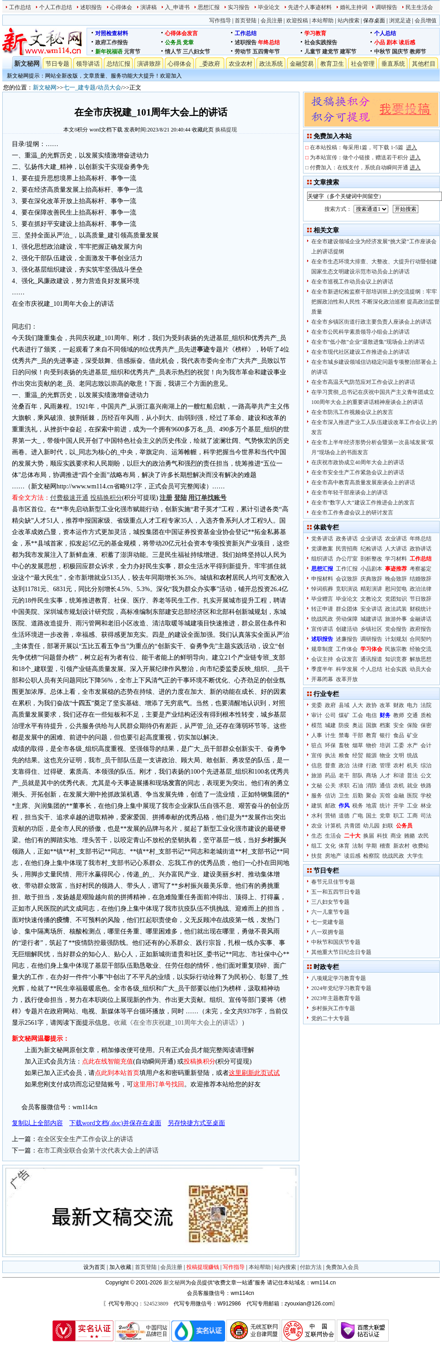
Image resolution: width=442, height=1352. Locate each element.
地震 (371, 805)
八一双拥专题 (327, 932)
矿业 (412, 735)
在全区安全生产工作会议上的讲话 (85, 1139)
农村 (398, 765)
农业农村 (240, 63)
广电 (357, 815)
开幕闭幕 (322, 679)
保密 (426, 725)
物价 (371, 745)
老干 (344, 775)
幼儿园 (371, 826)
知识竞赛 (396, 659)
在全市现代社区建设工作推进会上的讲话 (360, 352)
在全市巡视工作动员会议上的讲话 (352, 281)
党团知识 (396, 599)
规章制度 (322, 649)
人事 (316, 735)
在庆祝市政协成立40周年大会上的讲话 (357, 462)
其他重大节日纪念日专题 (341, 952)
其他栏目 (424, 63)
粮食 (344, 755)
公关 (330, 785)
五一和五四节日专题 (335, 892)
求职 (344, 785)
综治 (426, 765)
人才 (385, 775)
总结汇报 (118, 63)
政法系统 (271, 63)
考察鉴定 (421, 569)
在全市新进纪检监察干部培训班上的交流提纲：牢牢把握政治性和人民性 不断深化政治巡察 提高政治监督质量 (375, 301)
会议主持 (322, 659)
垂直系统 (393, 63)
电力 (412, 705)
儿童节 (312, 51)
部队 (357, 775)
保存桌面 (374, 20)
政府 (330, 705)
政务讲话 (347, 538)
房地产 (333, 856)
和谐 (398, 775)
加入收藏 (120, 1267)
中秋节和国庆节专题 (335, 942)
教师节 (418, 51)
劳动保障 (347, 619)
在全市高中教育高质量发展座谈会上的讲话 (363, 482)
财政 (398, 705)
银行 (385, 735)
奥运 (357, 725)
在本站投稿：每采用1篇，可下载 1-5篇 (363, 147)
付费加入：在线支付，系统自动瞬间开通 (365, 167)
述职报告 (91, 7)
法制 (357, 846)
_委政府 (210, 63)
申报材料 (322, 579)
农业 (316, 826)
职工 (398, 815)
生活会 (333, 836)
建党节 (330, 51)
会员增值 (426, 20)
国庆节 (400, 51)
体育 (344, 846)
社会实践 (396, 669)
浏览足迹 (400, 20)
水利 (316, 815)
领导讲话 (88, 63)
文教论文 (371, 599)
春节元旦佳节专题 (333, 882)
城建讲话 (371, 619)
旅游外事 (396, 619)
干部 (357, 735)
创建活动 (347, 629)
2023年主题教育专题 (335, 998)
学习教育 (315, 33)
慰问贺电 (396, 589)
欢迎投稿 (297, 20)
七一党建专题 (327, 922)
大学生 (415, 856)
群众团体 (347, 609)
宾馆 (385, 795)
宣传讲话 (322, 629)
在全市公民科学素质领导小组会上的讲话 (360, 332)
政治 (344, 765)
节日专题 (57, 63)
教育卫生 (332, 63)
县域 (344, 705)
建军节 (348, 51)
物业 (385, 755)
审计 (316, 715)
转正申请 (322, 609)
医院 (412, 795)
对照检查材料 (111, 33)
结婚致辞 (421, 579)
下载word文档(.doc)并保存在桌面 (115, 1123)
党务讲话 (322, 538)
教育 (371, 735)
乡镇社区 (371, 629)
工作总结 (20, 7)
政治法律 (421, 589)
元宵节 (132, 51)
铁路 (426, 785)
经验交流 (421, 649)
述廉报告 (347, 639)
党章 (188, 42)
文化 (330, 846)
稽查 (385, 846)
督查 (330, 765)
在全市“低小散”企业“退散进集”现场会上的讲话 (368, 342)
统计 (385, 805)
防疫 (344, 725)
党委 (316, 705)
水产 (412, 745)
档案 (385, 725)
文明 (398, 755)
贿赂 (409, 836)
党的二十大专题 (330, 1018)
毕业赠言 (322, 599)
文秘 (316, 785)
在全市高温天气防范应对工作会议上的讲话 (363, 382)
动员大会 (109, 87)
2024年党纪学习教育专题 (341, 988)
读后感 (407, 42)
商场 (371, 775)
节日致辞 (421, 599)
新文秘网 (27, 63)
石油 (357, 785)
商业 (396, 836)
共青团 (352, 826)
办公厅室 (347, 558)
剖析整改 (371, 558)
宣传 (316, 755)
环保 (330, 745)
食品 (398, 735)
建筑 (316, 805)
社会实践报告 (320, 42)
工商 (412, 815)
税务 (357, 805)
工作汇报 (347, 569)
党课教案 (322, 548)
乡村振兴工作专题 (333, 1008)
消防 (371, 785)
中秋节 (382, 51)
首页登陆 (246, 20)
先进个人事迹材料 (310, 7)
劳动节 (243, 51)
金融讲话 (421, 619)
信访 (330, 795)
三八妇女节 (196, 51)
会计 (426, 745)
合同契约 (421, 639)
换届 (368, 836)
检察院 (371, 856)
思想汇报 (209, 7)
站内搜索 (349, 20)
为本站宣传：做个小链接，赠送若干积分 (365, 157)
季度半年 (322, 669)
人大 (357, 705)
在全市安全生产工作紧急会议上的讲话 (357, 472)
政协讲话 (421, 548)
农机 (398, 785)
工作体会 (347, 649)
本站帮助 (323, 20)
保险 (412, 725)
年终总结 (269, 42)
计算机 (333, 826)
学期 (371, 846)
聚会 (371, 795)
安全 (398, 725)
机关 (412, 765)
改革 (385, 705)
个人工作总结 (55, 7)
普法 (412, 775)
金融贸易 (302, 63)
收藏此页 (203, 129)
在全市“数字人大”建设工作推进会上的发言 (363, 502)
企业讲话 (371, 538)
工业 (412, 805)
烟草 (357, 745)
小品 (379, 42)
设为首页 (94, 1267)
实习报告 (239, 7)
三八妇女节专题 (330, 902)
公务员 (173, 42)
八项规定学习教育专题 (338, 978)
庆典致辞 (371, 579)
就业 (412, 785)
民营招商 (347, 548)
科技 (382, 836)
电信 (371, 715)
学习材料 (396, 558)
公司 (330, 715)
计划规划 (396, 639)
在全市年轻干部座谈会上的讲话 (349, 492)
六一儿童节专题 (330, 912)
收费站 (420, 846)
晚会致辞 (396, 579)
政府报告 (421, 629)
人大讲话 (396, 548)
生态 (316, 836)
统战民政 (322, 619)
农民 (423, 836)
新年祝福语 (109, 51)
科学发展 (347, 669)
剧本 (391, 42)
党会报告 (396, 629)
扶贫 (316, 856)
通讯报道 (371, 659)
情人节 (173, 51)
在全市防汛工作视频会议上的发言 (352, 412)
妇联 (387, 826)
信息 (316, 765)
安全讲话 (371, 609)
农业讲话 (396, 538)
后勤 (357, 795)
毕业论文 (269, 7)
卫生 (344, 795)
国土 (371, 815)
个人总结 (385, 33)
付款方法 (311, 1267)
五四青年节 (266, 51)
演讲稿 (148, 7)
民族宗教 (396, 649)
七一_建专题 (79, 87)
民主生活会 (419, 7)
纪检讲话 (371, 548)
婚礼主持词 (353, 7)
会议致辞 (347, 579)
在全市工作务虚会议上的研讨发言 (352, 512)
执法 (330, 755)
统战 (412, 755)
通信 (385, 785)
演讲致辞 (149, 63)
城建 (330, 725)
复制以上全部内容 (37, 1123)
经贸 (357, 755)
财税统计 (421, 609)
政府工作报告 (111, 42)
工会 (357, 715)
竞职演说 (347, 589)
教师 (398, 715)
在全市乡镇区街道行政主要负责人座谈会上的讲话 (371, 322)
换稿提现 (226, 129)
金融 (398, 795)
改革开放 (347, 679)
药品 (330, 775)
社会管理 (363, 63)
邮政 (330, 805)
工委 (398, 745)
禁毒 (344, 735)
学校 (426, 795)
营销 (330, 815)
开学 (398, 805)
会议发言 (347, 659)
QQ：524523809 (149, 1303)
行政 (371, 765)
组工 (316, 846)
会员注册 (272, 20)
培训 (385, 745)
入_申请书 (177, 7)
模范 (316, 725)
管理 (385, 765)
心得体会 (121, 7)
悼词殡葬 (322, 589)
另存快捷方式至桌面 (196, 1123)
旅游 (316, 775)
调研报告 (386, 7)
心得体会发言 (181, 33)
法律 (357, 765)
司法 (426, 815)
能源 (371, 755)
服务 (316, 795)
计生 (330, 735)
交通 (412, 715)
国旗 (371, 725)
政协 (371, 705)
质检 (426, 715)
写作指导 (220, 20)
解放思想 (421, 659)
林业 (426, 805)
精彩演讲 (371, 589)
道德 (344, 815)
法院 (426, 705)
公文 (426, 775)
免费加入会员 (342, 1267)
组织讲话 (322, 558)
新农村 (401, 846)
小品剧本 (371, 569)
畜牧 (344, 745)
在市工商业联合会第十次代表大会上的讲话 (98, 1150)
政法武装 (396, 609)
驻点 (316, 745)
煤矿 (344, 715)
